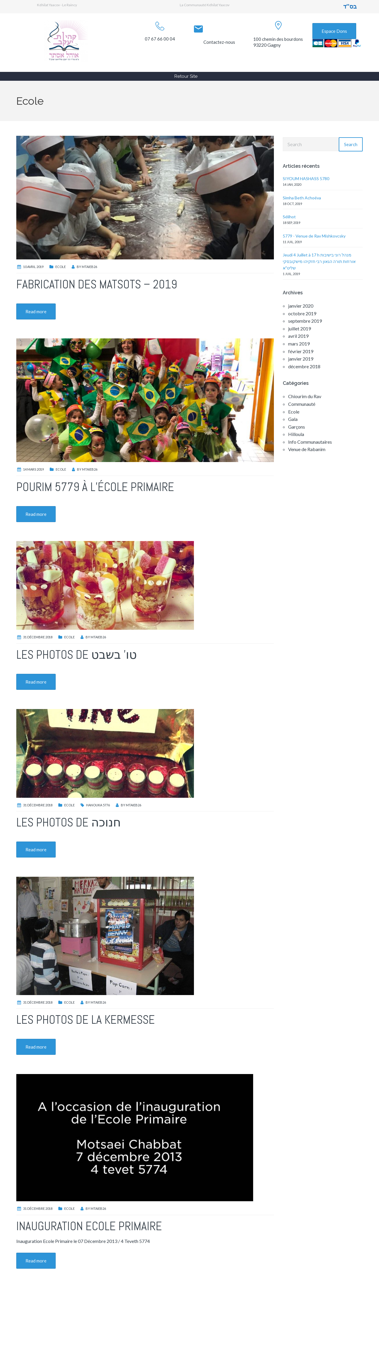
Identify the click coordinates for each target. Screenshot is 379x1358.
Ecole (60, 267)
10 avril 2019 (33, 267)
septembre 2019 (305, 321)
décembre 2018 (304, 366)
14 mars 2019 (33, 469)
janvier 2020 (300, 306)
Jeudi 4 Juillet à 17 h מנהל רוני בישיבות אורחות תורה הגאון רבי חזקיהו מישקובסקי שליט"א (319, 261)
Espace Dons (334, 31)
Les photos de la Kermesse (85, 1019)
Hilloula (296, 434)
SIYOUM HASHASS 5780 (306, 178)
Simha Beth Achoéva (302, 197)
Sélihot (289, 216)
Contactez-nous (219, 42)
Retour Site (185, 76)
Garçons (296, 426)
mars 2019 (299, 343)
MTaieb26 (89, 267)
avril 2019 (298, 336)
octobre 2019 (302, 313)
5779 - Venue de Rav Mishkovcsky (314, 235)
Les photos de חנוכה (68, 822)
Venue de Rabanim (306, 449)
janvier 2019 (300, 358)
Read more (35, 311)
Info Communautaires (310, 442)
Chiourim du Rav (304, 396)
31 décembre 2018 (37, 637)
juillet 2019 (299, 328)
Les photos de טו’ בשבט (76, 654)
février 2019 (300, 351)
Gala (293, 419)
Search (350, 144)
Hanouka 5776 (98, 805)
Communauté (301, 404)
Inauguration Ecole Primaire (89, 1226)
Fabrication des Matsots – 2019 (96, 284)
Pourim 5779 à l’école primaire (95, 487)
